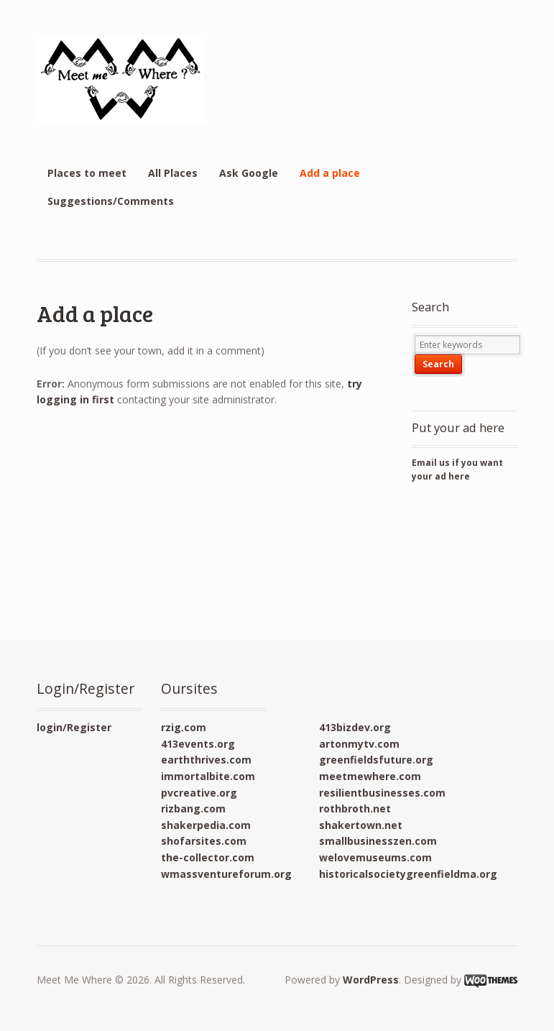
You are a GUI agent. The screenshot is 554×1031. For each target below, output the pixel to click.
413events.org (198, 744)
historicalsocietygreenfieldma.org (408, 874)
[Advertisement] (476, 560)
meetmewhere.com (370, 776)
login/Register (74, 727)
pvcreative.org (199, 792)
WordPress (371, 979)
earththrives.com (206, 759)
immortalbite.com (208, 776)
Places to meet (86, 173)
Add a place (330, 173)
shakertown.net (360, 825)
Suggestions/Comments (110, 201)
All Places (173, 173)
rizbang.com (193, 808)
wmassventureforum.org (226, 874)
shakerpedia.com (206, 825)
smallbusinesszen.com (378, 841)
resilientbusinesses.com (382, 792)
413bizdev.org (355, 727)
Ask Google (248, 173)
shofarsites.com (203, 841)
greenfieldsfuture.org (376, 759)
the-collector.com (207, 857)
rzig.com (183, 727)
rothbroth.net (355, 808)
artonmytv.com (359, 744)
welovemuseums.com (375, 857)
